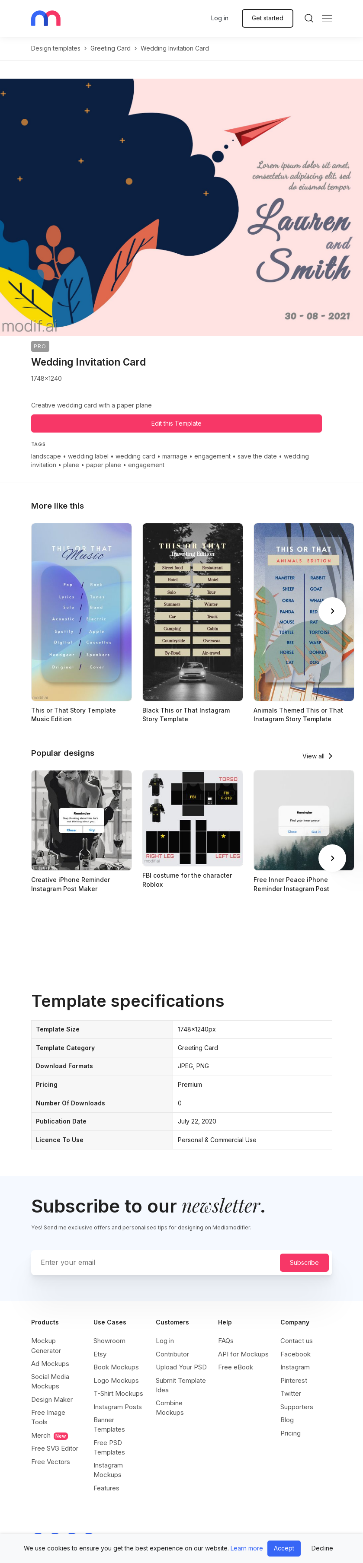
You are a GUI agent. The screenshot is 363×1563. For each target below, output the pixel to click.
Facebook (295, 1354)
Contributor (172, 1354)
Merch (49, 1435)
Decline (322, 1548)
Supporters (296, 1407)
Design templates (55, 48)
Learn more (247, 1548)
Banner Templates (109, 1424)
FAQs (226, 1341)
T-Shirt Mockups (118, 1393)
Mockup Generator (46, 1345)
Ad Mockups (50, 1363)
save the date (257, 456)
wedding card (135, 456)
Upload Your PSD (181, 1367)
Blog (287, 1420)
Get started (267, 18)
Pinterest (293, 1380)
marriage (174, 456)
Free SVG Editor (54, 1448)
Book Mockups (116, 1367)
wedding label (88, 456)
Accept (284, 1548)
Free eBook (235, 1367)
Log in (219, 18)
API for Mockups (243, 1354)
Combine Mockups (170, 1408)
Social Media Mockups (50, 1381)
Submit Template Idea (181, 1385)
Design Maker (52, 1399)
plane (71, 464)
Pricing (290, 1433)
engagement (212, 456)
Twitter (290, 1393)
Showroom (109, 1341)
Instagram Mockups (108, 1470)
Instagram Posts (117, 1407)
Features (106, 1488)
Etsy (99, 1354)
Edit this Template (176, 423)
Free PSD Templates (109, 1447)
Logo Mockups (116, 1380)
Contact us (296, 1341)
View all (313, 756)
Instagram (295, 1367)
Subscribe (304, 1262)
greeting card (110, 48)
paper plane (103, 464)
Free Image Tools (48, 1417)
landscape (46, 456)
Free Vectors (50, 1462)
